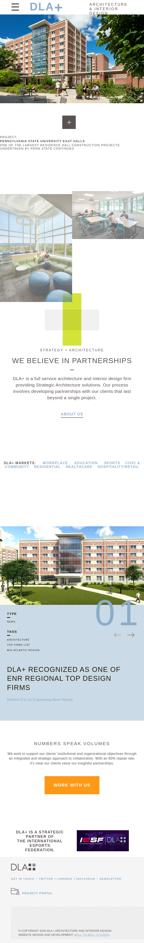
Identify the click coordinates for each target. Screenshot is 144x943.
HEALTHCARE (79, 467)
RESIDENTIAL (47, 467)
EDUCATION (85, 463)
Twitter (46, 878)
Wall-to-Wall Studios (91, 934)
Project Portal (37, 893)
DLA (42, 6)
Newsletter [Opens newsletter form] (110, 878)
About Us (72, 416)
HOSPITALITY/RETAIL (118, 467)
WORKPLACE (55, 463)
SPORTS (112, 463)
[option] (72, 565)
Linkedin (64, 878)
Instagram (85, 878)
